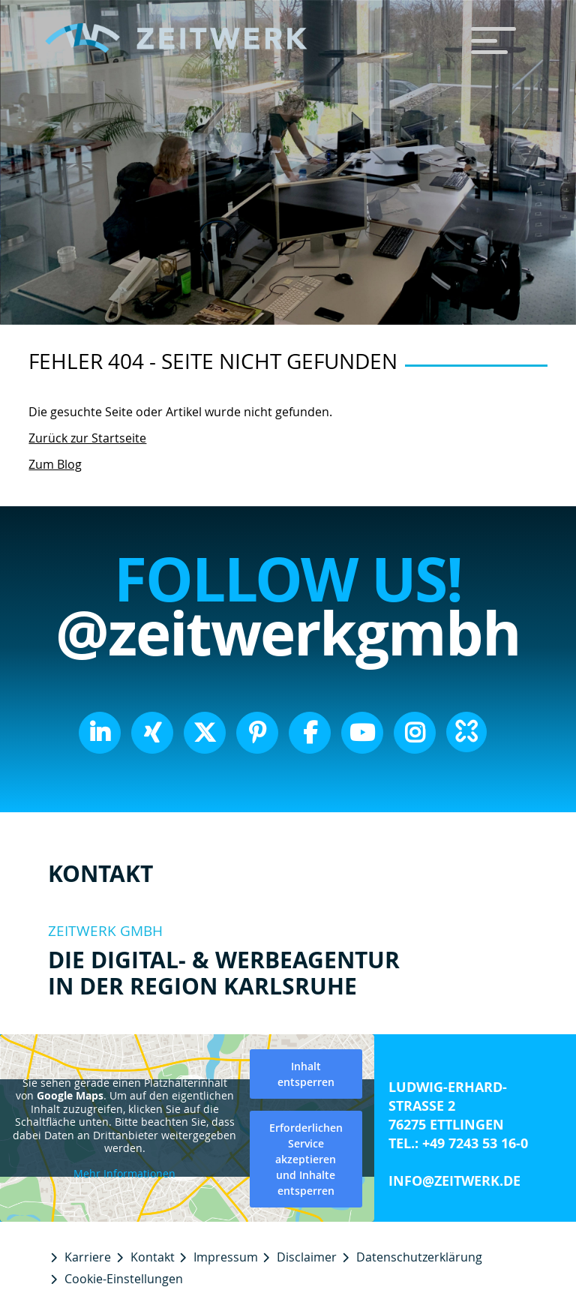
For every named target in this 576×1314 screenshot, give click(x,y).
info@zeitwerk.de (454, 1181)
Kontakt (152, 1257)
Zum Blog (55, 464)
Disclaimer (307, 1257)
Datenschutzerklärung (419, 1257)
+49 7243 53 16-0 (475, 1143)
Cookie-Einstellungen (123, 1278)
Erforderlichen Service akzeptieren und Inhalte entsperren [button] (306, 1159)
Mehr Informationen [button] (125, 1173)
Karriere (87, 1257)
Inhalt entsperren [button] (306, 1074)
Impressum (226, 1257)
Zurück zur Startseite (87, 438)
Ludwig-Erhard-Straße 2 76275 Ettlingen (447, 1106)
